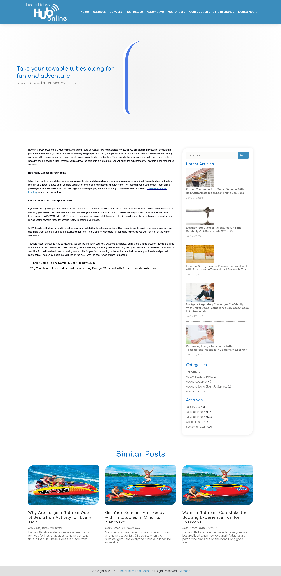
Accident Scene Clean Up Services (206, 386)
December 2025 (195, 411)
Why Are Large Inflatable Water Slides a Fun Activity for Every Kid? (60, 517)
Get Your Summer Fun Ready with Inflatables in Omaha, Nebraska (135, 517)
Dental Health (248, 11)
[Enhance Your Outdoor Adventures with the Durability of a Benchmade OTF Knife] (200, 216)
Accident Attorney (196, 381)
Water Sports (69, 83)
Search (243, 155)
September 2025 (196, 426)
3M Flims (191, 371)
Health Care (176, 11)
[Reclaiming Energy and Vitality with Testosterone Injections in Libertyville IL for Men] (200, 334)
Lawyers (116, 11)
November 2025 (195, 416)
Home (85, 11)
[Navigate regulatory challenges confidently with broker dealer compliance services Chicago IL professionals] (200, 292)
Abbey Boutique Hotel (199, 376)
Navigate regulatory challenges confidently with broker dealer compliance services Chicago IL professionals (217, 308)
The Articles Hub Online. (134, 571)
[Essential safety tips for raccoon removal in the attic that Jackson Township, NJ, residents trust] (200, 254)
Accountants (193, 391)
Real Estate (134, 11)
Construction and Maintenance (211, 11)
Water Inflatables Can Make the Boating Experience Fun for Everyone (215, 517)
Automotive (155, 11)
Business (99, 11)
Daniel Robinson (30, 83)
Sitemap (184, 571)
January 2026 (194, 406)
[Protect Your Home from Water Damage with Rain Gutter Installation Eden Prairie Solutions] (200, 177)
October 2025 (194, 421)
